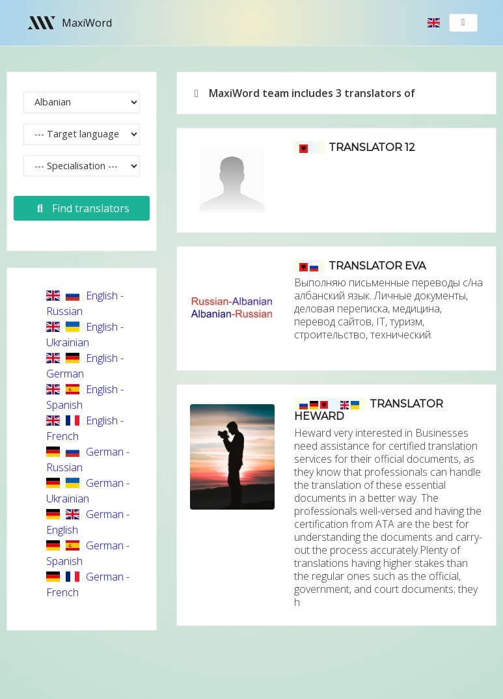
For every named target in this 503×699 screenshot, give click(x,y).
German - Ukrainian (87, 491)
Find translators (81, 208)
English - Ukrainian (85, 335)
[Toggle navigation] (463, 23)
